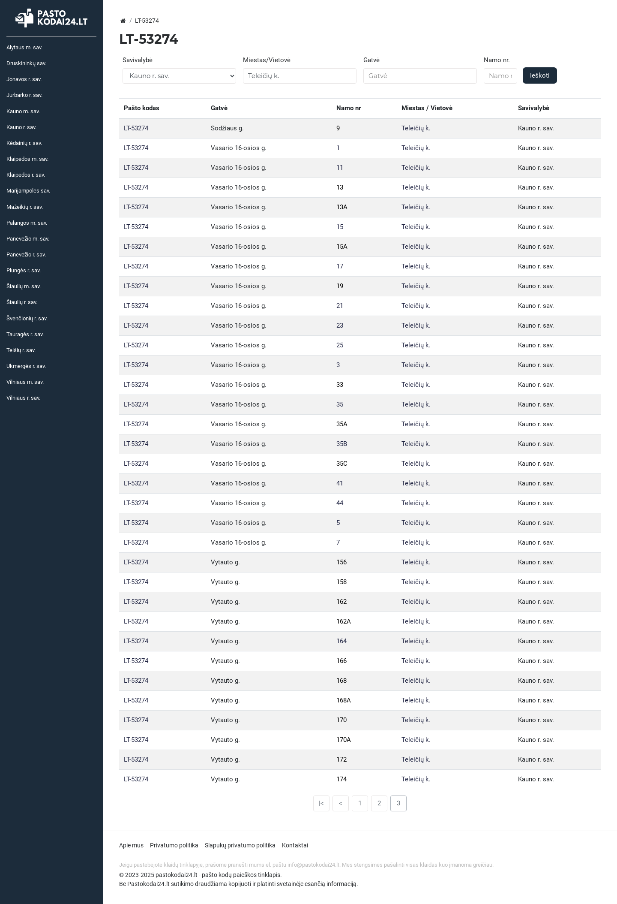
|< (321, 803)
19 (339, 286)
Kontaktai (295, 845)
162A (343, 621)
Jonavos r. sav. (24, 79)
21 (339, 306)
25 (339, 345)
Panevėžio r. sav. (26, 254)
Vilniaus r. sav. (23, 398)
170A (343, 740)
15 (339, 227)
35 (339, 404)
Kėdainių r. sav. (24, 143)
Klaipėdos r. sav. (25, 175)
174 (341, 779)
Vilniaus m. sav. (25, 382)
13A (341, 207)
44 (339, 503)
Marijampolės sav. (28, 190)
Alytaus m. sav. (24, 47)
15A (341, 246)
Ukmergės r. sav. (26, 366)
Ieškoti (540, 75)
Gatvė (371, 60)
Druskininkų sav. (26, 63)
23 (339, 325)
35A (341, 424)
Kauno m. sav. (23, 111)
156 (341, 562)
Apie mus (131, 845)
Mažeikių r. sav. (24, 207)
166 (341, 661)
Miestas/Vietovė (267, 60)
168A (343, 700)
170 (341, 720)
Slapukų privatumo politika (240, 845)
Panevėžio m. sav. (27, 238)
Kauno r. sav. (21, 127)
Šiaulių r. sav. (21, 302)
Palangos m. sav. (26, 223)
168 (341, 680)
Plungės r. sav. (23, 270)
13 (339, 187)
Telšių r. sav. (21, 350)
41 (339, 483)
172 (341, 759)
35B (341, 444)
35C (341, 463)
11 (339, 168)
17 (339, 266)
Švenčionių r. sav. (27, 318)
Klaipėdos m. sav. (27, 159)
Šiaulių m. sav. (23, 286)
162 (341, 602)
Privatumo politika (174, 845)
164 (341, 641)
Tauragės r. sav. (25, 334)
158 (341, 582)
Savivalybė (138, 60)
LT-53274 (136, 128)
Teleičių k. (416, 128)
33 (339, 385)
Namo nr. (497, 60)
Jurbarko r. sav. (24, 95)
